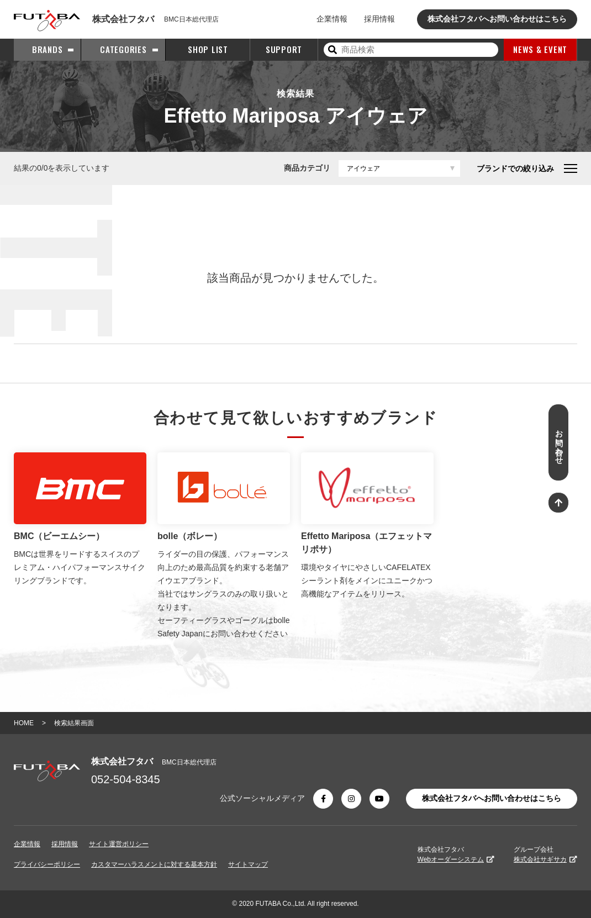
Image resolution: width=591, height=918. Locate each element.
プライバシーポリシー (47, 864)
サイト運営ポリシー (119, 844)
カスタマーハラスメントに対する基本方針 (154, 864)
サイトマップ (248, 864)
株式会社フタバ (456, 854)
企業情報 (331, 18)
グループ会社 (545, 854)
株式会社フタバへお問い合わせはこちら (497, 18)
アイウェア (363, 168)
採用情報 (379, 18)
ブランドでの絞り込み (527, 168)
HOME (24, 723)
